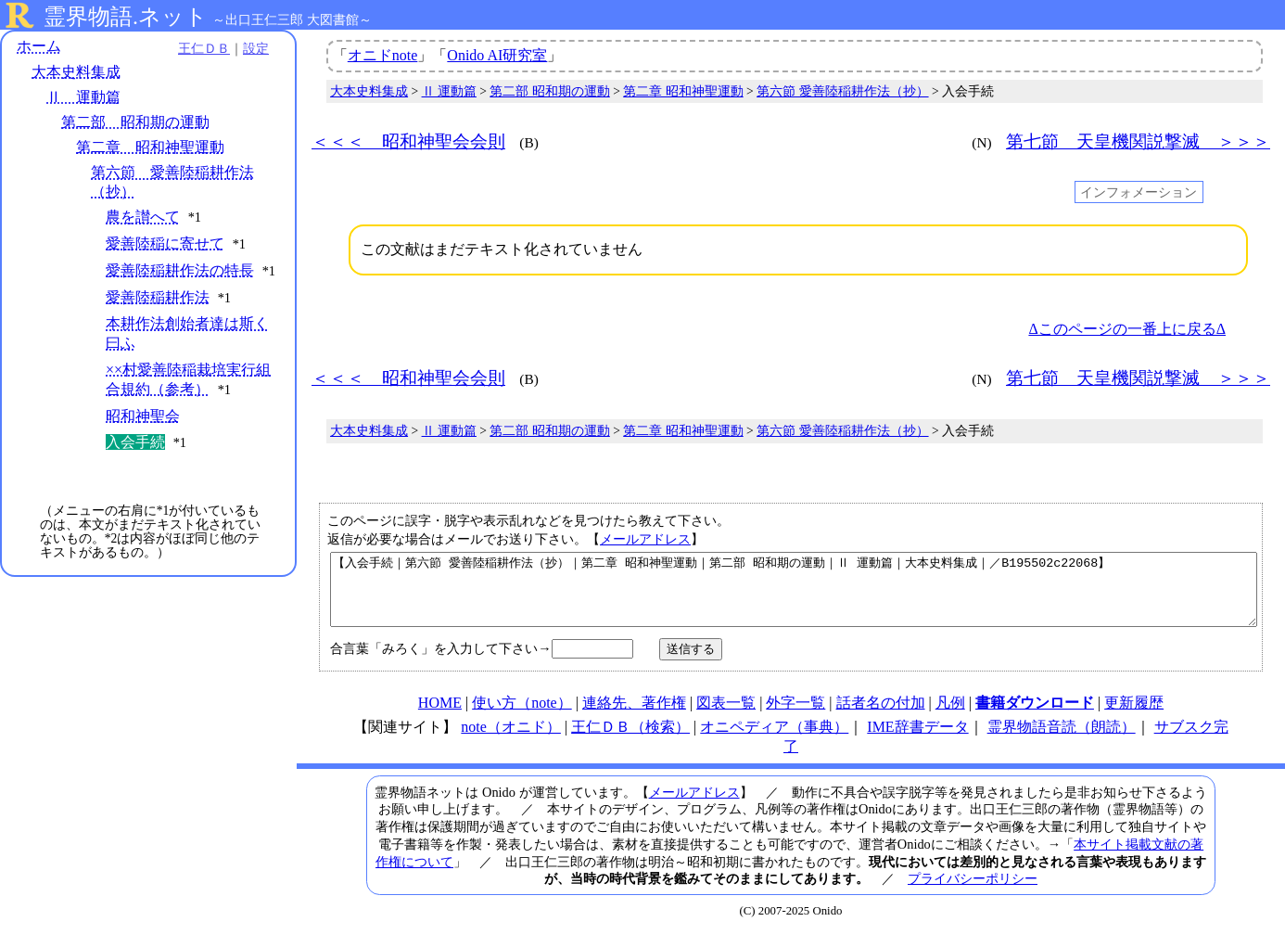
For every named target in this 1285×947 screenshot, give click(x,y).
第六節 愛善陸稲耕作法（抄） (842, 91)
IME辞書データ (917, 741)
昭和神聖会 (143, 416)
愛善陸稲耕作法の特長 (180, 270)
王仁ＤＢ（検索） (630, 741)
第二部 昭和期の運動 (135, 122)
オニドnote (383, 55)
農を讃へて (143, 216)
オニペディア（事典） (774, 741)
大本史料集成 (76, 72)
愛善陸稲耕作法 (158, 297)
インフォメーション (1138, 192)
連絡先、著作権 (634, 716)
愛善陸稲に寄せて (165, 243)
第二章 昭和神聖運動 (150, 147)
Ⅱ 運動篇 (83, 97)
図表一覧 (726, 716)
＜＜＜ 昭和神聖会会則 (408, 141)
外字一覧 (795, 716)
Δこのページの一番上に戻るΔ (1127, 329)
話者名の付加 (880, 716)
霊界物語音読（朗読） (1061, 741)
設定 (256, 48)
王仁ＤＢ (204, 48)
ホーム (39, 46)
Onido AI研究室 (497, 55)
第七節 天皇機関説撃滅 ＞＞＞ (1138, 141)
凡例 (950, 716)
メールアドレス (645, 538)
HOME (440, 716)
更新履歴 (1134, 716)
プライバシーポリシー (972, 892)
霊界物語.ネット (126, 17)
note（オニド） (511, 741)
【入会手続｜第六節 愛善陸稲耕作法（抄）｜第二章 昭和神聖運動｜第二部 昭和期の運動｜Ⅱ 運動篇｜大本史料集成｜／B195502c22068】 (793, 596)
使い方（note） (522, 716)
